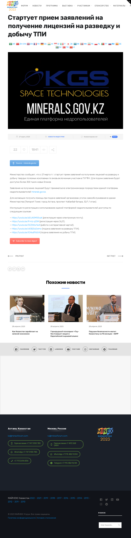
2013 (86, 498)
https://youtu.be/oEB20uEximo (27, 228)
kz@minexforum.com (18, 436)
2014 (79, 498)
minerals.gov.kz (39, 192)
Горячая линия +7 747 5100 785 (26, 443)
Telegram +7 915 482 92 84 (63, 463)
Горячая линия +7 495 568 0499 (63, 444)
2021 (39, 498)
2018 (52, 498)
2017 (59, 498)
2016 (66, 498)
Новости (37, 6)
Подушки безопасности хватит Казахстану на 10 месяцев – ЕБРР (103, 332)
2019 (46, 498)
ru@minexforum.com (57, 436)
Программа (52, 6)
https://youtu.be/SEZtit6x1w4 (26, 225)
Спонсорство (102, 6)
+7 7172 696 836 (19, 461)
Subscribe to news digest (25, 241)
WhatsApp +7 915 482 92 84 (64, 454)
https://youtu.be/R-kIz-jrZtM (25, 221)
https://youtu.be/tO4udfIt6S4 (26, 232)
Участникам (83, 6)
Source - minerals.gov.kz (24, 163)
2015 (72, 498)
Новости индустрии (56, 137)
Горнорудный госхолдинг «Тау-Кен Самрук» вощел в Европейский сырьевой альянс (65, 333)
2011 (17, 501)
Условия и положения (46, 518)
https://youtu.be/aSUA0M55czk (27, 217)
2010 (23, 501)
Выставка (67, 6)
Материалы (119, 6)
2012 (10, 501)
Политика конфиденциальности (22, 518)
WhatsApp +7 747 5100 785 (24, 452)
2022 (32, 498)
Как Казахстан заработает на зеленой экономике (25, 332)
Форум (24, 6)
